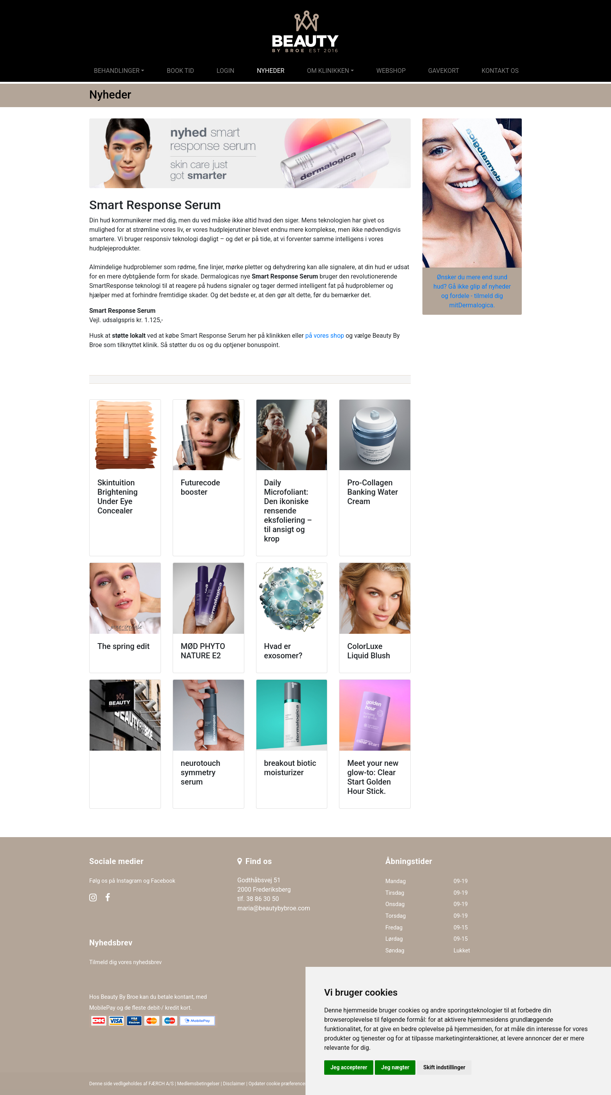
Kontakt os (500, 70)
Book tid (180, 70)
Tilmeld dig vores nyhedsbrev (125, 962)
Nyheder (270, 70)
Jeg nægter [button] (395, 1067)
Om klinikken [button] (328, 70)
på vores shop (324, 335)
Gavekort (443, 70)
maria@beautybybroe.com (273, 908)
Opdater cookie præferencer (278, 1083)
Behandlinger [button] (117, 70)
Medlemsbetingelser (198, 1083)
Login (226, 70)
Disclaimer (234, 1083)
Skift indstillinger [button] (444, 1067)
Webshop (391, 70)
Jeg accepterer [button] (348, 1067)
